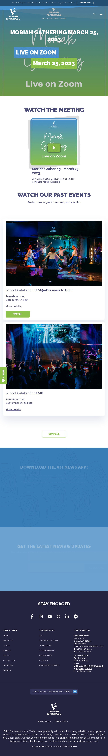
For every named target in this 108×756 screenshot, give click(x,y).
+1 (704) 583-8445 (84, 649)
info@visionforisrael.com (89, 646)
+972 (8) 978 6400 (84, 669)
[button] (101, 13)
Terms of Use (61, 721)
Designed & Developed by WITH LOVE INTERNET (54, 746)
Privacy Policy (44, 721)
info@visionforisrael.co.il (89, 666)
